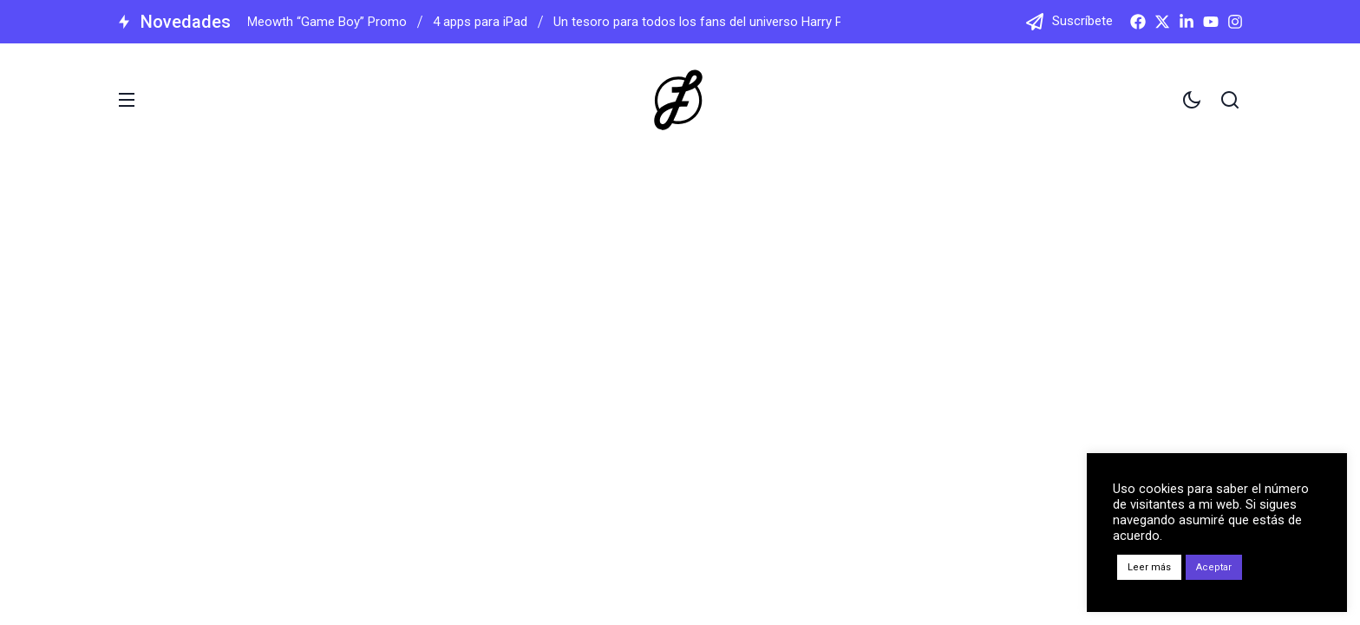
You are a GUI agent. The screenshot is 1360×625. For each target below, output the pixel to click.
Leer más (1149, 567)
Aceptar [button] (1214, 567)
